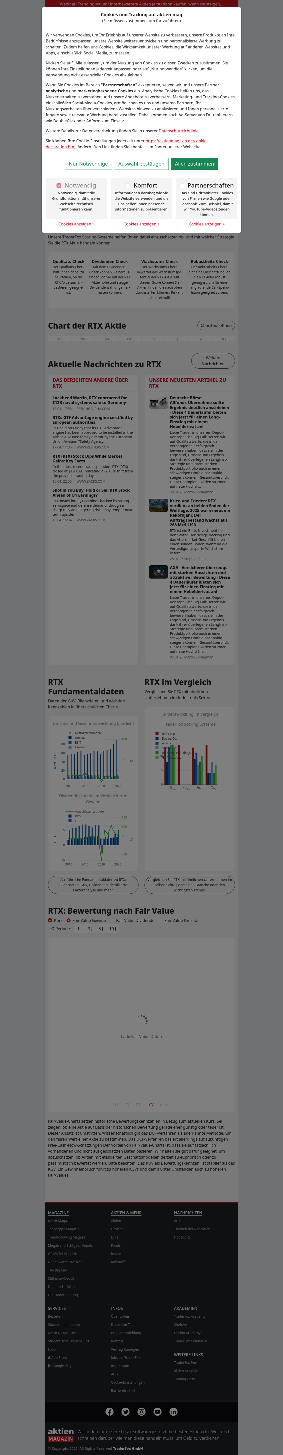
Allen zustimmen (194, 163)
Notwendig (80, 185)
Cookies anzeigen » (76, 224)
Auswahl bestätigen (141, 163)
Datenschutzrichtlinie (178, 131)
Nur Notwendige (88, 163)
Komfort (145, 185)
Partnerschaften (211, 185)
